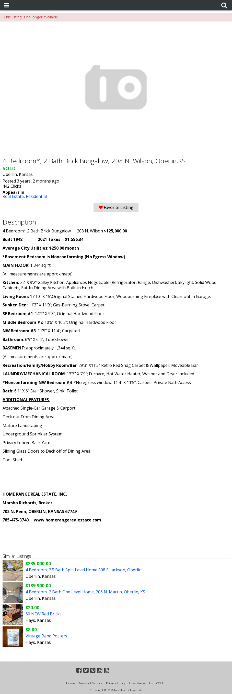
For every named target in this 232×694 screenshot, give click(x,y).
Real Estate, (14, 196)
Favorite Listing (116, 207)
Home (70, 683)
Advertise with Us (141, 683)
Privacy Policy (115, 683)
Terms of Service (90, 683)
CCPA (159, 683)
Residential (36, 196)
